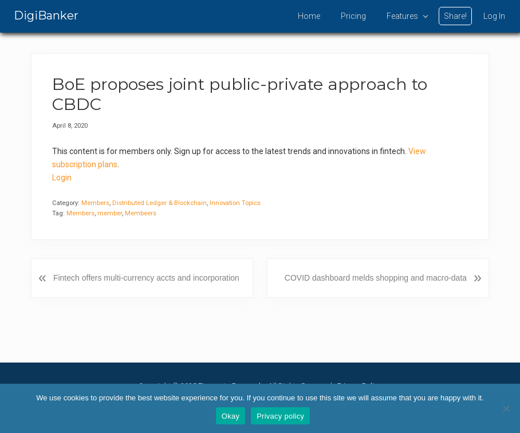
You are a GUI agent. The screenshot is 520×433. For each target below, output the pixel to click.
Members (95, 203)
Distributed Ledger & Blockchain (159, 203)
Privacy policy (280, 416)
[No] (505, 408)
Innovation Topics (235, 203)
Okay (230, 416)
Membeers (140, 213)
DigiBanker (46, 15)
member (109, 213)
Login (62, 177)
